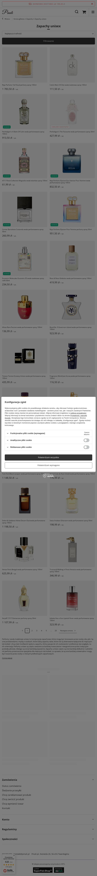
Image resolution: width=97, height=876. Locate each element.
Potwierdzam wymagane (48, 465)
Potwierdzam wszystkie (48, 457)
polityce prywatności (78, 413)
